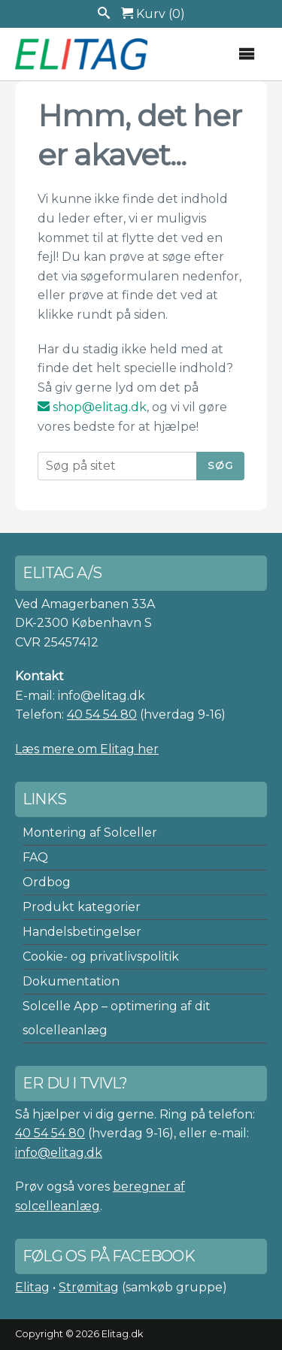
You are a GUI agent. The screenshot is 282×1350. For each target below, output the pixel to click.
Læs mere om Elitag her (87, 749)
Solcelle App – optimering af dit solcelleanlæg (117, 1018)
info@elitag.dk (58, 1153)
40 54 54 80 (102, 714)
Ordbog (47, 882)
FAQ (35, 857)
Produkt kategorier (82, 907)
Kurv (153, 14)
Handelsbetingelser (82, 932)
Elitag (32, 1287)
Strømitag (89, 1287)
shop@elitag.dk (92, 407)
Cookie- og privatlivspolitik (101, 956)
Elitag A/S (82, 54)
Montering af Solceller (90, 832)
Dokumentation (71, 981)
